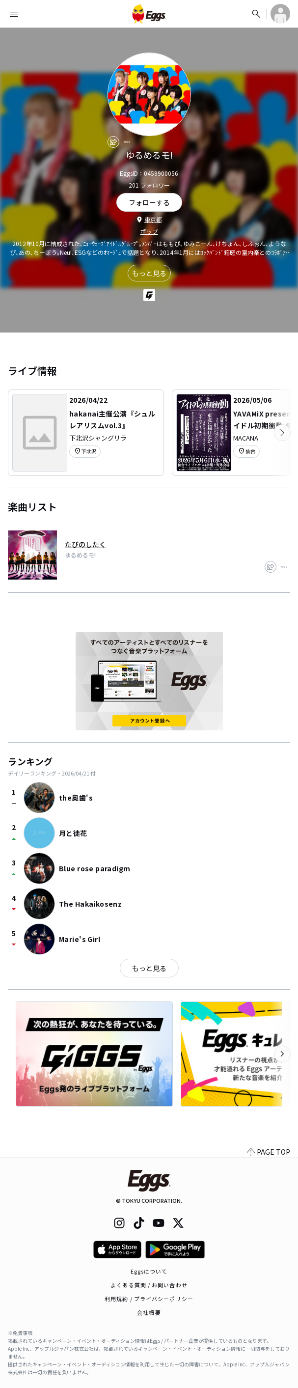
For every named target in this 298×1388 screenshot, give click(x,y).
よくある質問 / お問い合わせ (149, 1285)
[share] (113, 142)
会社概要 (149, 1312)
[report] (127, 142)
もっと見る (149, 273)
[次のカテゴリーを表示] (282, 432)
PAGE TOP (268, 1152)
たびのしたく (85, 544)
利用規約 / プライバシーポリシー (149, 1299)
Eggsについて (149, 1271)
